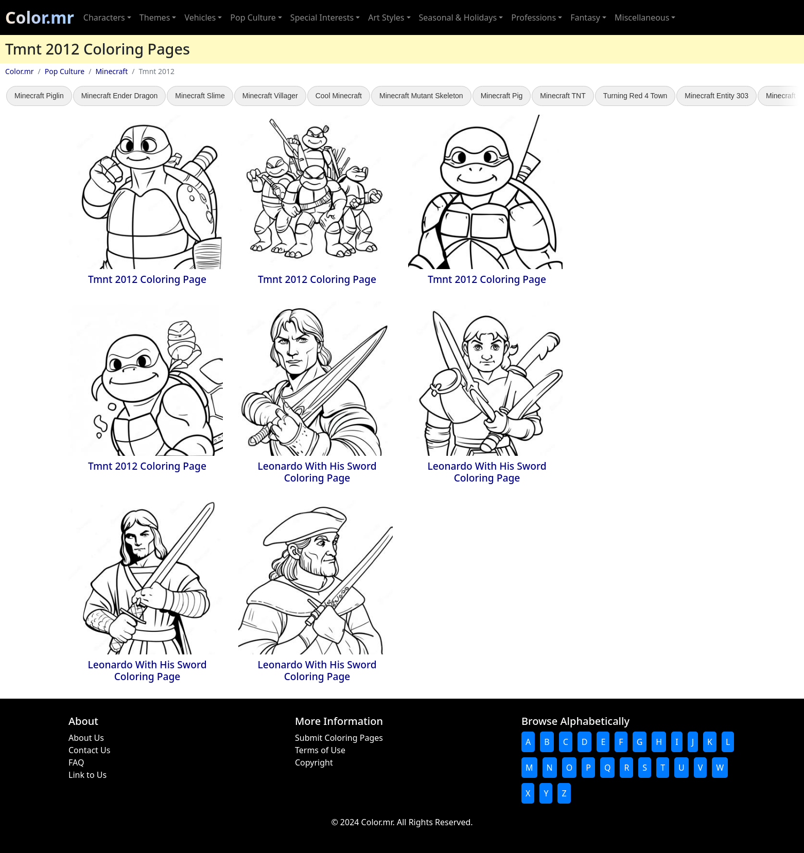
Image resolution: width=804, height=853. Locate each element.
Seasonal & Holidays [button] (458, 17)
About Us (86, 737)
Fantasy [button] (585, 17)
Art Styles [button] (386, 17)
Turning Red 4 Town (635, 96)
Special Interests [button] (322, 17)
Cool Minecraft (339, 96)
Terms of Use (320, 750)
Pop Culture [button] (252, 17)
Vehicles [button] (200, 17)
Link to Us (87, 774)
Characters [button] (104, 17)
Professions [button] (533, 17)
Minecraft (111, 71)
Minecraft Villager (270, 96)
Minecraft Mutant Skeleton (421, 96)
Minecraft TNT (562, 96)
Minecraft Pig (502, 96)
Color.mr (39, 17)
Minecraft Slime (199, 96)
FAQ (76, 762)
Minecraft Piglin (39, 96)
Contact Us (89, 750)
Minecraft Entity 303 (716, 96)
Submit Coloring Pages (339, 737)
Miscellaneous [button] (642, 17)
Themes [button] (154, 17)
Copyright (314, 762)
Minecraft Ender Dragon (119, 96)
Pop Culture (64, 71)
